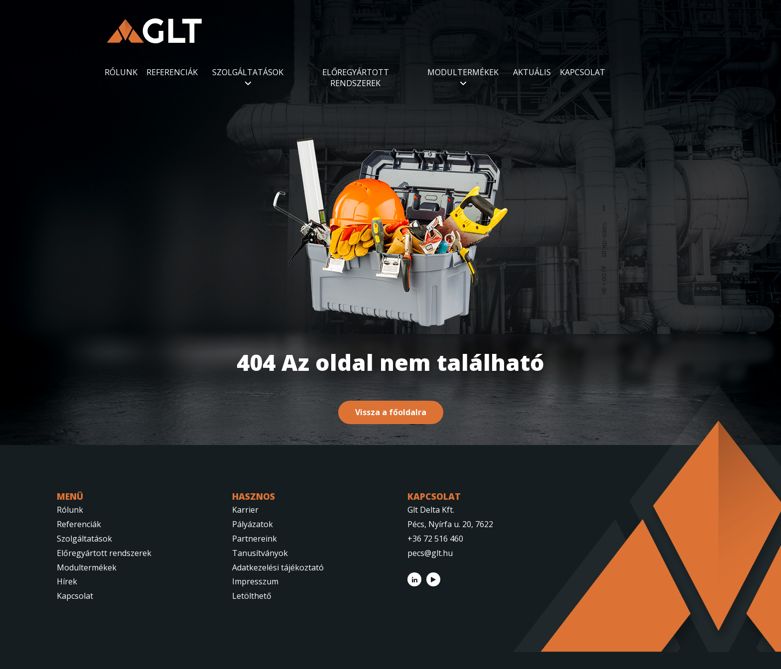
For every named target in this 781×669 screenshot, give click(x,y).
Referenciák (79, 524)
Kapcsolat (75, 595)
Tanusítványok (260, 553)
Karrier (245, 509)
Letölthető (251, 595)
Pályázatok (252, 524)
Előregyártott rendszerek (104, 553)
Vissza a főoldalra (390, 412)
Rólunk (70, 509)
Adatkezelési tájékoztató (278, 567)
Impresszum (255, 581)
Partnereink (254, 538)
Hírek (67, 581)
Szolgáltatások (84, 538)
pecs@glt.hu (430, 553)
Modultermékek (87, 567)
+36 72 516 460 (435, 538)
